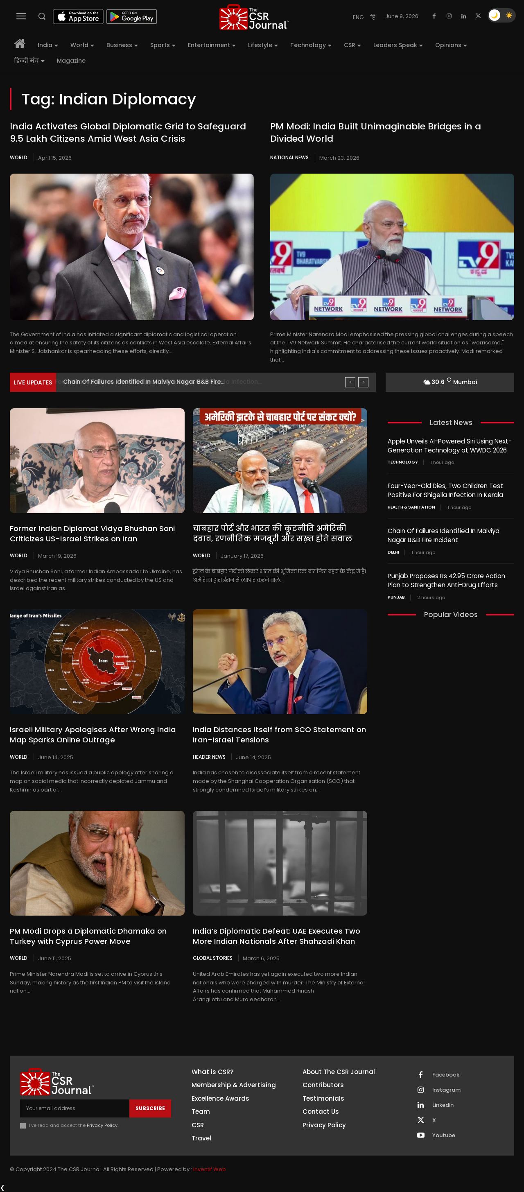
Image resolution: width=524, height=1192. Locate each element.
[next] (363, 382)
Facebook (445, 1075)
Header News (209, 756)
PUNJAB (396, 594)
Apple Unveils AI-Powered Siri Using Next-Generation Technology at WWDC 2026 (450, 445)
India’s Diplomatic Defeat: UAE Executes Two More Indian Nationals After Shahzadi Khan (274, 935)
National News (289, 157)
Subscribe (150, 1107)
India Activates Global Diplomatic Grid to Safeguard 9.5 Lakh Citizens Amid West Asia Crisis (128, 132)
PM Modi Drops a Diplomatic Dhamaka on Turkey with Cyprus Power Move (86, 935)
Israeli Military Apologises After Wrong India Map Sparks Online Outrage (89, 734)
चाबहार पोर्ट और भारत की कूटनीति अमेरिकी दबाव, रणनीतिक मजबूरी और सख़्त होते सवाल (278, 533)
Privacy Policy (102, 1125)
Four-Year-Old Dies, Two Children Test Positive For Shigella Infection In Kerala (445, 489)
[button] (42, 16)
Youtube (443, 1135)
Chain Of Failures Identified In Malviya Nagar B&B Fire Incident (443, 534)
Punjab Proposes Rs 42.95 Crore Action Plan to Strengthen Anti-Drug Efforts (446, 578)
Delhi (393, 550)
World (18, 157)
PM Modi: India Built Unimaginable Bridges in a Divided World (375, 132)
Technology (403, 462)
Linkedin (443, 1105)
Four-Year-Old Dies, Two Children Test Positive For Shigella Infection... (165, 382)
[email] (74, 1108)
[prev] (350, 382)
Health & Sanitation (411, 506)
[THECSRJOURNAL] (254, 17)
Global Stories (213, 958)
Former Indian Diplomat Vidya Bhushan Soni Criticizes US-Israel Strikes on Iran (90, 533)
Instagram (446, 1090)
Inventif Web (209, 1169)
